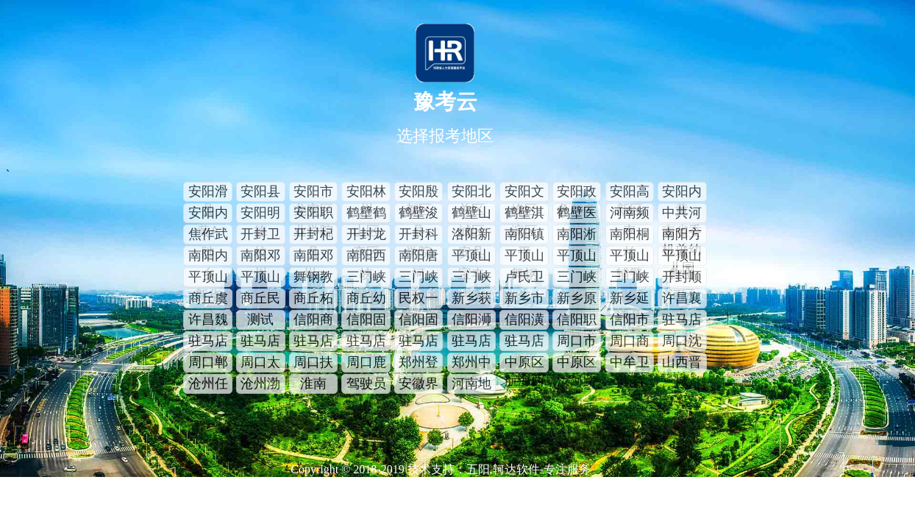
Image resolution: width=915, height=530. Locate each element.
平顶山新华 (208, 278)
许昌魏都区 (208, 321)
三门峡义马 (577, 278)
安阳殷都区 (418, 193)
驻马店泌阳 (260, 342)
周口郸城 (208, 363)
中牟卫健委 (629, 363)
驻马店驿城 (418, 342)
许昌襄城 (682, 299)
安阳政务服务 (577, 193)
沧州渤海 (260, 385)
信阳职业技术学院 (577, 321)
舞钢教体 (313, 278)
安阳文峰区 (524, 193)
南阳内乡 (208, 257)
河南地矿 (471, 385)
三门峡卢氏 (471, 278)
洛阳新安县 (471, 235)
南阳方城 (682, 235)
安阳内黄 (682, 193)
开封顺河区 (682, 278)
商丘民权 (260, 299)
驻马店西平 (524, 342)
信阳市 (629, 319)
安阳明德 (260, 214)
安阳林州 (366, 193)
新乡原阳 (577, 299)
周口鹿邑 (366, 363)
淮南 (313, 383)
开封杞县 (313, 235)
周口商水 (629, 342)
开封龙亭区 (366, 235)
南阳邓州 (260, 257)
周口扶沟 (313, 363)
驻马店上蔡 (682, 321)
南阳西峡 (366, 257)
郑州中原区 (471, 363)
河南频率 (629, 214)
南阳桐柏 (629, 235)
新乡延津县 (629, 299)
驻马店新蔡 (366, 342)
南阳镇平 (524, 235)
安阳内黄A (208, 214)
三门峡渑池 (366, 278)
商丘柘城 (313, 299)
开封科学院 (418, 235)
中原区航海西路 (524, 363)
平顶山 (577, 255)
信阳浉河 (471, 321)
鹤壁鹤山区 (366, 214)
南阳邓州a (313, 257)
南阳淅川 (577, 235)
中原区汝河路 (577, 363)
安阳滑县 (208, 193)
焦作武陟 (208, 235)
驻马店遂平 (208, 342)
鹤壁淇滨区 (524, 214)
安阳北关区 (471, 193)
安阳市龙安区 (313, 193)
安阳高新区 (629, 193)
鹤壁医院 (577, 214)
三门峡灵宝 (629, 278)
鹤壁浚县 (418, 214)
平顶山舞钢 (524, 257)
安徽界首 (418, 385)
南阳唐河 (418, 257)
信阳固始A (418, 321)
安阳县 (260, 191)
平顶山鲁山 (682, 257)
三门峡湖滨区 (418, 278)
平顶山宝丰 (471, 257)
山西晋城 (682, 363)
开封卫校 (260, 235)
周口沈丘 (682, 342)
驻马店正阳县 (471, 342)
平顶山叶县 (260, 278)
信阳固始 (366, 321)
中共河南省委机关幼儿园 (682, 214)
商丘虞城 (208, 299)
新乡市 (524, 298)
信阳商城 (313, 321)
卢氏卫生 (524, 278)
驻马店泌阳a (313, 342)
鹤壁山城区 (471, 214)
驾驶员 (366, 383)
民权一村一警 (418, 299)
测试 (260, 319)
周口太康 (260, 363)
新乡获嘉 (471, 299)
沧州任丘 (208, 385)
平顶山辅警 (629, 257)
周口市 (577, 340)
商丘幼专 (366, 299)
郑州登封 (418, 363)
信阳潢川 (524, 321)
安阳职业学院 (313, 214)
